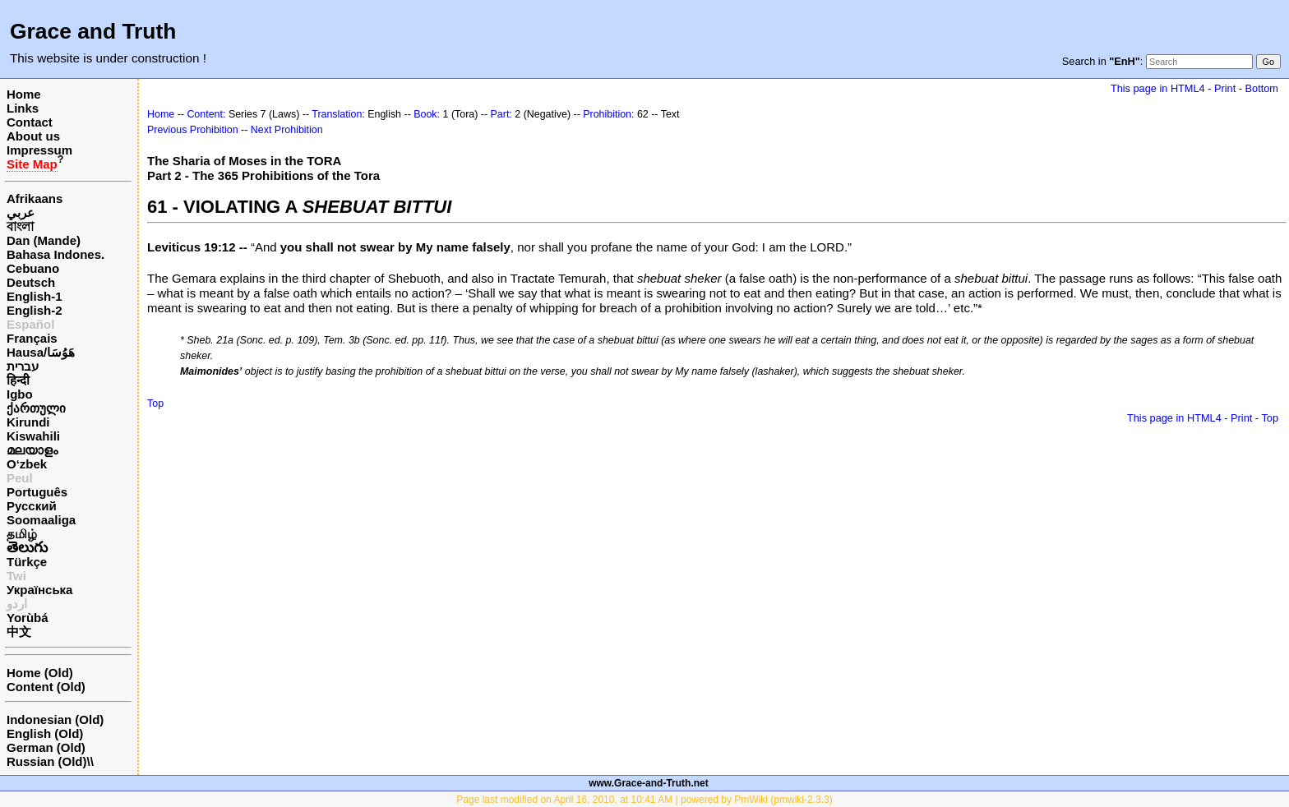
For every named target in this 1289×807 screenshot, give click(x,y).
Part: (501, 114)
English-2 (34, 310)
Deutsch (31, 282)
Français (32, 338)
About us (33, 136)
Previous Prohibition (192, 130)
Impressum (39, 150)
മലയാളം (32, 450)
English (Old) (45, 733)
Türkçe (27, 562)
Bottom (1261, 88)
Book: (426, 114)
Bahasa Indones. (55, 254)
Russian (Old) (47, 761)
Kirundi (28, 422)
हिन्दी (18, 380)
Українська (39, 590)
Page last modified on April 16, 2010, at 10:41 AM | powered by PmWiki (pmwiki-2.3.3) (644, 799)
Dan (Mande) (44, 240)
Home (24, 94)
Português (37, 492)
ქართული (36, 408)
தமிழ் (22, 534)
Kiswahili (33, 436)
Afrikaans (34, 198)
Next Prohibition (287, 130)
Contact (30, 122)
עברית (23, 366)
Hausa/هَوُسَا (41, 352)
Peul (20, 478)
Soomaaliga (41, 520)
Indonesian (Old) (55, 719)
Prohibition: (608, 114)
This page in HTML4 (1158, 88)
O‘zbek (27, 464)
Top (155, 403)
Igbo (20, 394)
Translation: (338, 114)
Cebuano (33, 268)
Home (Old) (40, 673)
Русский (32, 506)
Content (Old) (46, 687)
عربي (21, 212)
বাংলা (20, 226)
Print (1225, 88)
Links (23, 108)
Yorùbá (28, 618)
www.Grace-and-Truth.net (649, 783)
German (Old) (46, 747)
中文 (19, 632)
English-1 (34, 296)
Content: (206, 114)
